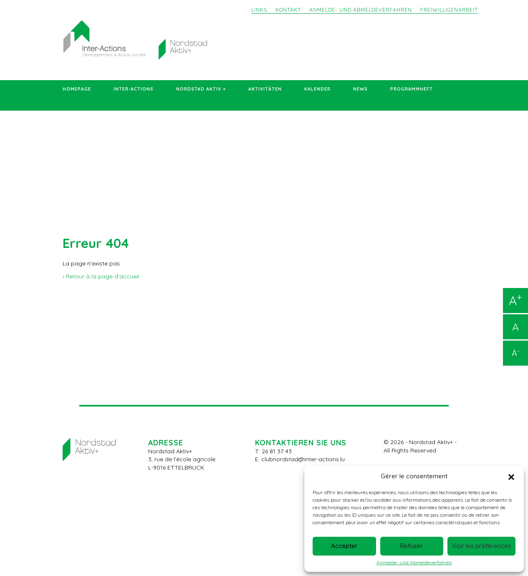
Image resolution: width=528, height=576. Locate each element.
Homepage (77, 89)
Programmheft (411, 89)
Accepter (344, 546)
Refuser (411, 546)
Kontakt (288, 10)
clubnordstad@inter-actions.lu (303, 459)
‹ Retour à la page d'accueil (101, 276)
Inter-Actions (134, 89)
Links (259, 10)
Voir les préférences (481, 546)
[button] (511, 476)
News (360, 89)
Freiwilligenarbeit (449, 10)
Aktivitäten (265, 89)
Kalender (317, 89)
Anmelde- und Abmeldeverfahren (414, 563)
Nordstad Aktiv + (201, 89)
